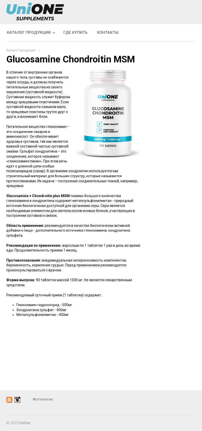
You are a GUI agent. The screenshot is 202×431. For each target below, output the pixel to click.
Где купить (75, 32)
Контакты (107, 32)
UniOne (25, 423)
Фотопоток (43, 399)
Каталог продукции (29, 32)
